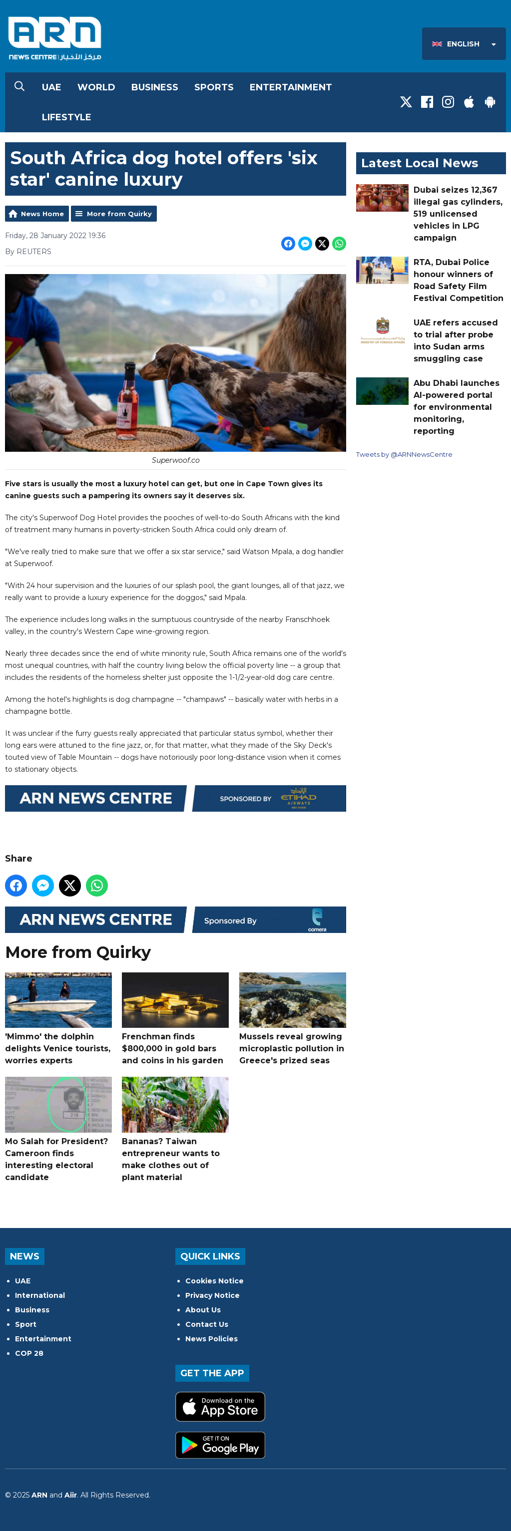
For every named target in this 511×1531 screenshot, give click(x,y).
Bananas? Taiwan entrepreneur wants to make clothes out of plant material (175, 1129)
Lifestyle (66, 117)
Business (154, 87)
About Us (203, 1309)
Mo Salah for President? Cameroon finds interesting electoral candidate (58, 1129)
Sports (214, 87)
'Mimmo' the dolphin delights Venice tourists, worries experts (58, 1018)
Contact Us (206, 1324)
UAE (51, 87)
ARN (39, 1495)
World (96, 87)
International (40, 1295)
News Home (42, 214)
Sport (25, 1324)
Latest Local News (419, 163)
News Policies (211, 1338)
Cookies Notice (214, 1280)
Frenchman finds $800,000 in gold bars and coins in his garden (175, 1018)
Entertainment (291, 87)
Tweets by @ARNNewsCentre (404, 454)
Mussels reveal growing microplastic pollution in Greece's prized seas (292, 1018)
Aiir (70, 1495)
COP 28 (29, 1353)
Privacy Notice (212, 1295)
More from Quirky (119, 214)
